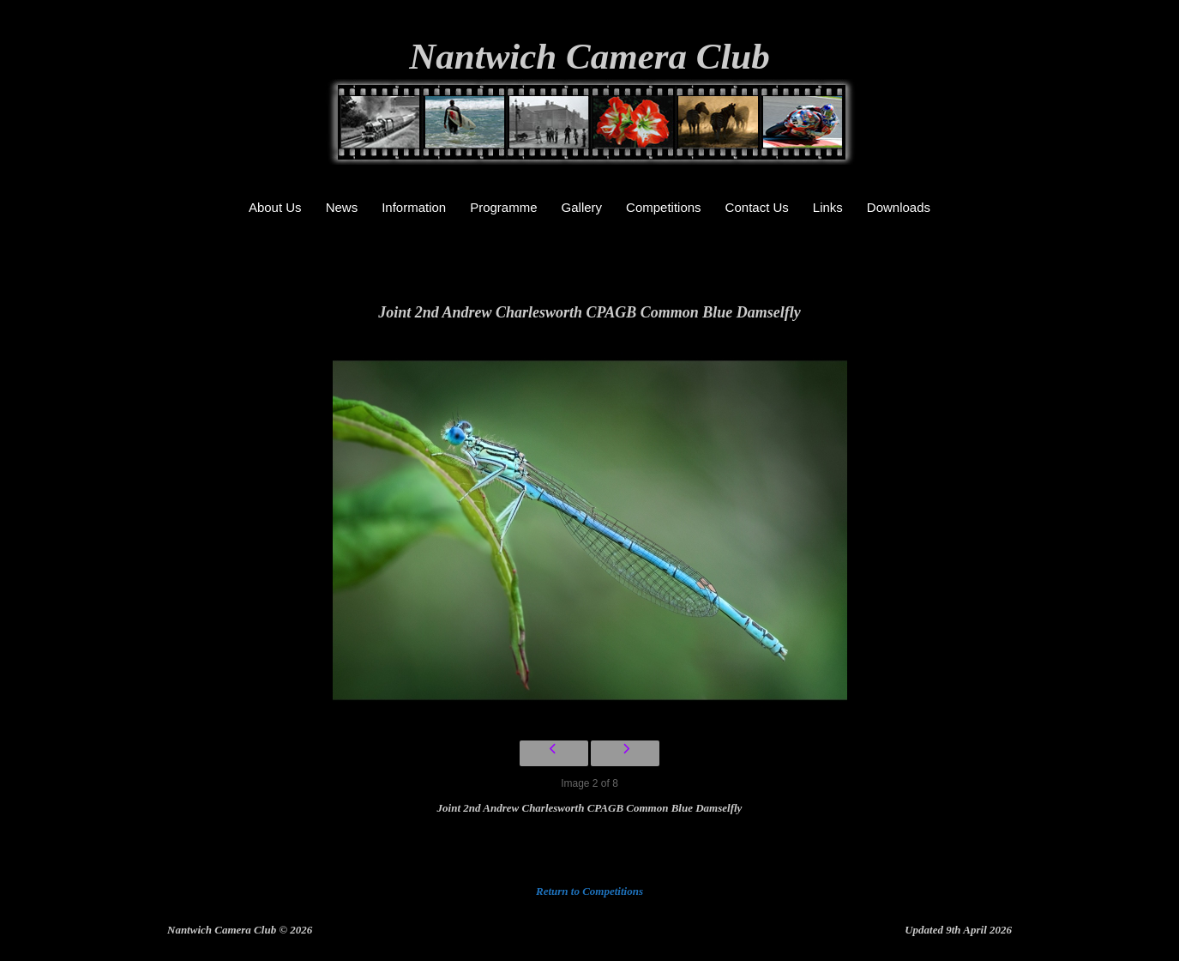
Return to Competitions (589, 891)
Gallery (582, 207)
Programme (503, 207)
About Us (275, 207)
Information (414, 207)
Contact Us (757, 207)
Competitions (663, 207)
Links (828, 207)
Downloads (898, 207)
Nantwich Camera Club (589, 56)
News (342, 207)
